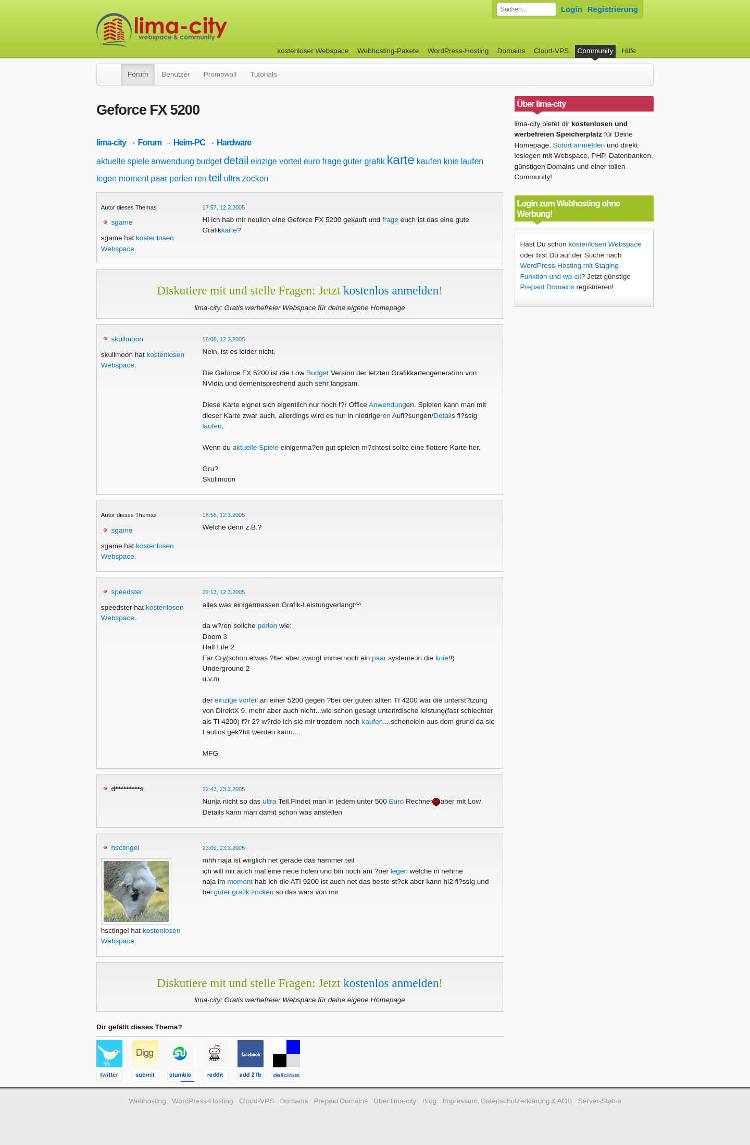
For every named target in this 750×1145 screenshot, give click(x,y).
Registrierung (613, 9)
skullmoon (127, 339)
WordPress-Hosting (458, 51)
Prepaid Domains (547, 287)
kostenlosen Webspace (604, 244)
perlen (180, 178)
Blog (429, 1101)
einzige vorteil (276, 161)
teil (215, 177)
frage (331, 161)
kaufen (429, 161)
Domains (511, 51)
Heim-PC (189, 142)
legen (106, 178)
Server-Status (599, 1101)
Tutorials (263, 74)
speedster (127, 592)
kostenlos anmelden (391, 290)
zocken (255, 178)
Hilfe (629, 51)
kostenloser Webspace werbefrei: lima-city (200, 30)
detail (235, 160)
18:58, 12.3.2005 (224, 515)
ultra (232, 178)
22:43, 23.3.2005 (224, 789)
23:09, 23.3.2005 (224, 848)
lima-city (111, 142)
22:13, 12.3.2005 (224, 592)
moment (134, 178)
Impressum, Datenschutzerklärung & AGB (507, 1101)
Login (571, 9)
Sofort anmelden (579, 145)
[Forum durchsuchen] (526, 9)
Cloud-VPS (551, 51)
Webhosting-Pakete (388, 51)
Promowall (220, 74)
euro (312, 161)
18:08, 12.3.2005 (224, 339)
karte (401, 160)
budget (209, 161)
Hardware (234, 142)
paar (159, 178)
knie (451, 161)
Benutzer (175, 74)
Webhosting (147, 1101)
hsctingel (125, 848)
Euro (396, 801)
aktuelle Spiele (256, 447)
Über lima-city (394, 1101)
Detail (442, 416)
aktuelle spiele (122, 161)
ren (201, 178)
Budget (317, 373)
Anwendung (387, 405)
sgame (122, 222)
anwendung (172, 161)
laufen (472, 161)
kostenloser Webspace (312, 51)
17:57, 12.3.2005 (224, 207)
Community (596, 51)
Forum (138, 74)
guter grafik (364, 161)
